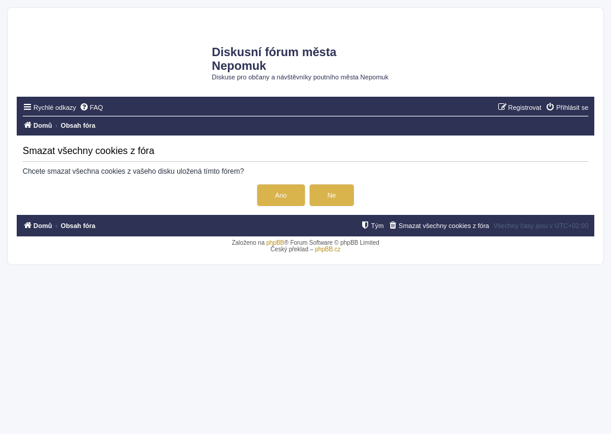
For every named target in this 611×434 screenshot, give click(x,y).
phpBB (275, 242)
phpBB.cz (328, 249)
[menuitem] (91, 107)
